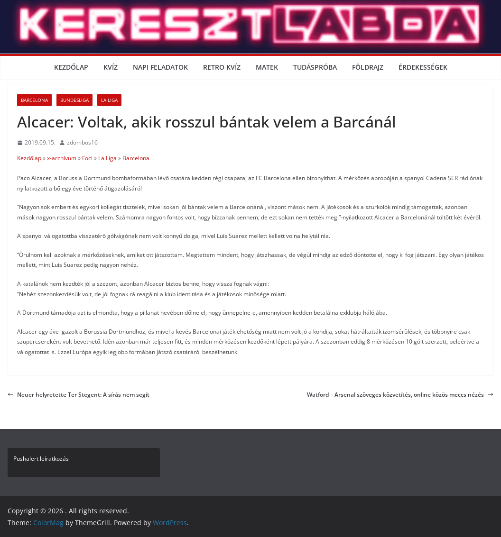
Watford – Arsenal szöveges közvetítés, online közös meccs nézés (400, 395)
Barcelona (34, 100)
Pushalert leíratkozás (41, 459)
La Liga (109, 100)
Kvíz (110, 67)
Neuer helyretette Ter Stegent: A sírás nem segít (78, 395)
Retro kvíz (222, 67)
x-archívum (61, 158)
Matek (267, 67)
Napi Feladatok (160, 67)
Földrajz (367, 67)
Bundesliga (74, 100)
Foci (87, 158)
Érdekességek (423, 67)
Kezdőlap (71, 67)
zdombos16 (82, 142)
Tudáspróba (315, 67)
